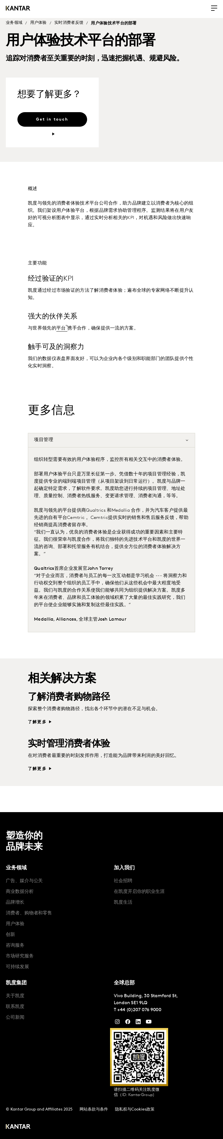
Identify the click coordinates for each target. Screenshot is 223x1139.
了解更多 (37, 722)
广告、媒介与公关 (24, 881)
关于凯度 (15, 996)
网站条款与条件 (94, 1109)
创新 (10, 934)
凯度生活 (123, 902)
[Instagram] (117, 1023)
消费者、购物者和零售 (29, 913)
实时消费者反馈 (68, 23)
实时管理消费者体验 (69, 744)
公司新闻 (15, 1017)
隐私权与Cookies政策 (134, 1109)
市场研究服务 (20, 956)
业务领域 (14, 23)
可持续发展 (17, 967)
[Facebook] (127, 1023)
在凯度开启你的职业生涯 (139, 891)
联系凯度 (15, 1006)
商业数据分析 (20, 891)
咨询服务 (15, 945)
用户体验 (38, 23)
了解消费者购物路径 (69, 697)
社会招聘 (123, 881)
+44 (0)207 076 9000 (139, 1010)
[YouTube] (138, 1023)
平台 (61, 328)
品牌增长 (15, 902)
